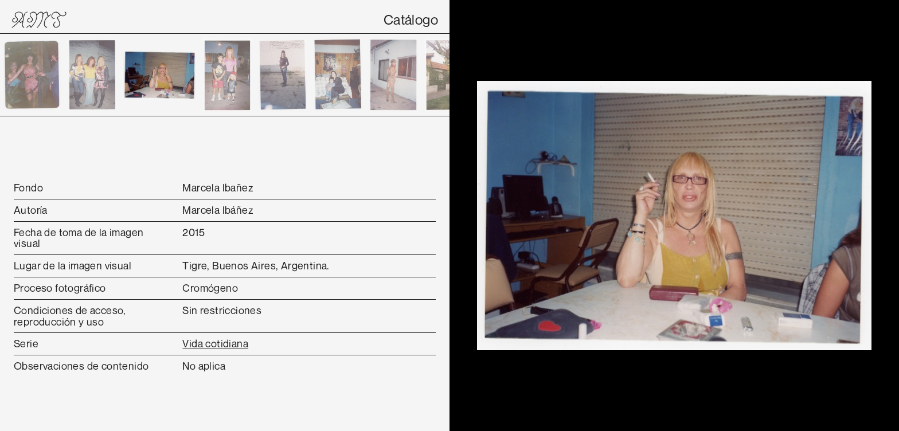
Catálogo (411, 19)
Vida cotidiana (215, 343)
